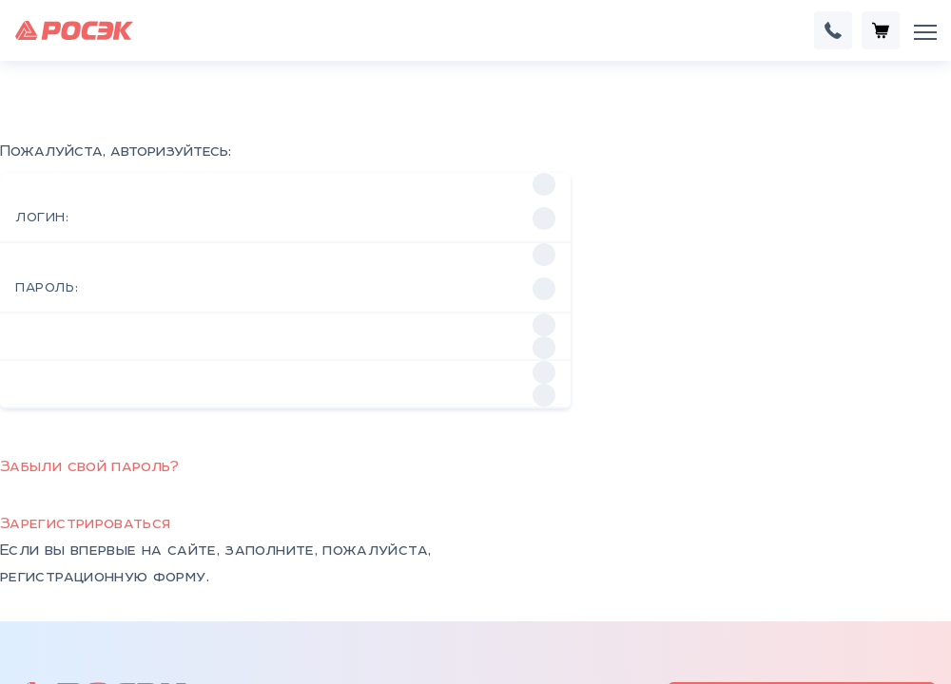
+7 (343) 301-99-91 (242, 506)
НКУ (228, 567)
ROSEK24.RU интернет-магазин (801, 474)
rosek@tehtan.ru (346, 491)
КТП (228, 597)
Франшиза (876, 542)
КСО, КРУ (247, 627)
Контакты (372, 567)
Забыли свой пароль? (90, 239)
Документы (378, 627)
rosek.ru (443, 491)
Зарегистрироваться (85, 296)
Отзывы (362, 597)
